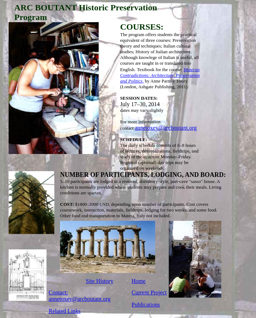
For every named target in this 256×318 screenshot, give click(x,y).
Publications (146, 305)
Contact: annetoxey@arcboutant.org (79, 295)
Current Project (149, 292)
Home (139, 281)
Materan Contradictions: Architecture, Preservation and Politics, (160, 75)
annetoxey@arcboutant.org (166, 128)
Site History (99, 281)
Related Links (64, 311)
